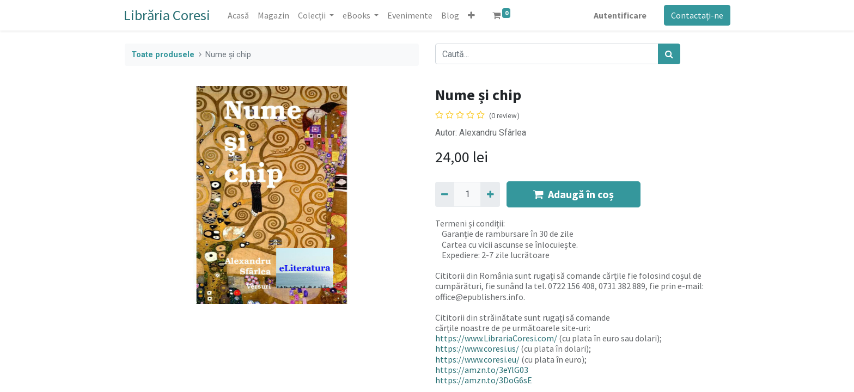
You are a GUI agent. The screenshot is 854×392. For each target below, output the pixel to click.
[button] (472, 15)
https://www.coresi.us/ (477, 348)
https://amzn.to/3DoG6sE (483, 380)
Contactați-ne (696, 15)
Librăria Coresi (168, 15)
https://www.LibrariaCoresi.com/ (496, 338)
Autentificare (619, 15)
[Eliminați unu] (444, 194)
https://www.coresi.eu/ (477, 359)
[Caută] (669, 54)
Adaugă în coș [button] (573, 194)
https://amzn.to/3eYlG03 (481, 369)
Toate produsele (162, 54)
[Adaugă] (489, 194)
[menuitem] (239, 15)
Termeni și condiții (469, 223)
